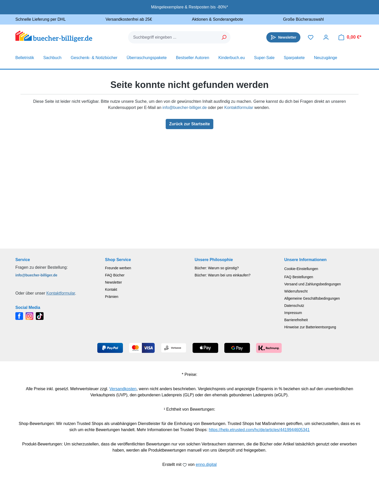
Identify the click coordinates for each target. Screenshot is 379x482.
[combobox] (173, 37)
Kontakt (111, 289)
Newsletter (113, 282)
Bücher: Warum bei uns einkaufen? (222, 275)
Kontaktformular (238, 107)
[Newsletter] (283, 37)
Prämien (111, 297)
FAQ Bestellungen (298, 277)
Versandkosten (122, 389)
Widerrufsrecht (296, 291)
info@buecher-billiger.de (184, 107)
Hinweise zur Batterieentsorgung (310, 327)
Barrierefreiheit (296, 320)
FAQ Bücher (114, 275)
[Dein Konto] (326, 37)
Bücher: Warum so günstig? (217, 268)
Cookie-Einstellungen (301, 269)
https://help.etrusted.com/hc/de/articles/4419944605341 (259, 430)
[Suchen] (224, 37)
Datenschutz (294, 306)
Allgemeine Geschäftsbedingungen (312, 298)
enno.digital (206, 464)
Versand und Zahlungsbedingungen (312, 284)
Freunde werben (118, 268)
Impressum (293, 313)
